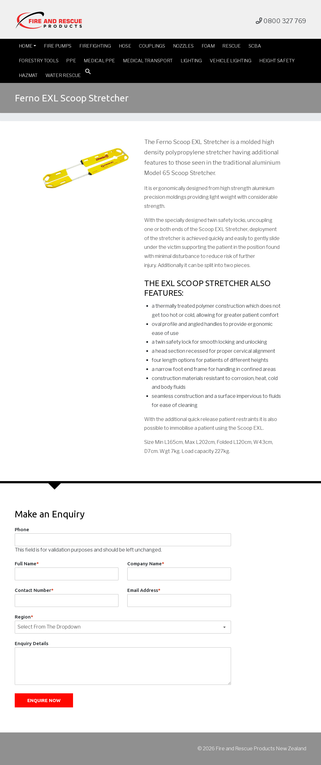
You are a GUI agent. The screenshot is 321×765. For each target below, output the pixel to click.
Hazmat (28, 75)
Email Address (143, 590)
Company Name (145, 563)
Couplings (152, 46)
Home (26, 46)
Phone (22, 529)
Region (24, 616)
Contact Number (34, 590)
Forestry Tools (39, 61)
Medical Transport (148, 61)
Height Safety (277, 61)
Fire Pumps (57, 46)
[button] (88, 73)
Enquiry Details (31, 643)
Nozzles (183, 46)
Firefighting (95, 46)
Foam (208, 46)
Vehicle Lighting (230, 61)
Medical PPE (99, 61)
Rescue (231, 46)
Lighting (191, 61)
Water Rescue (63, 75)
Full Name (27, 563)
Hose (125, 46)
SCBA (255, 46)
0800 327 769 (281, 21)
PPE (71, 61)
